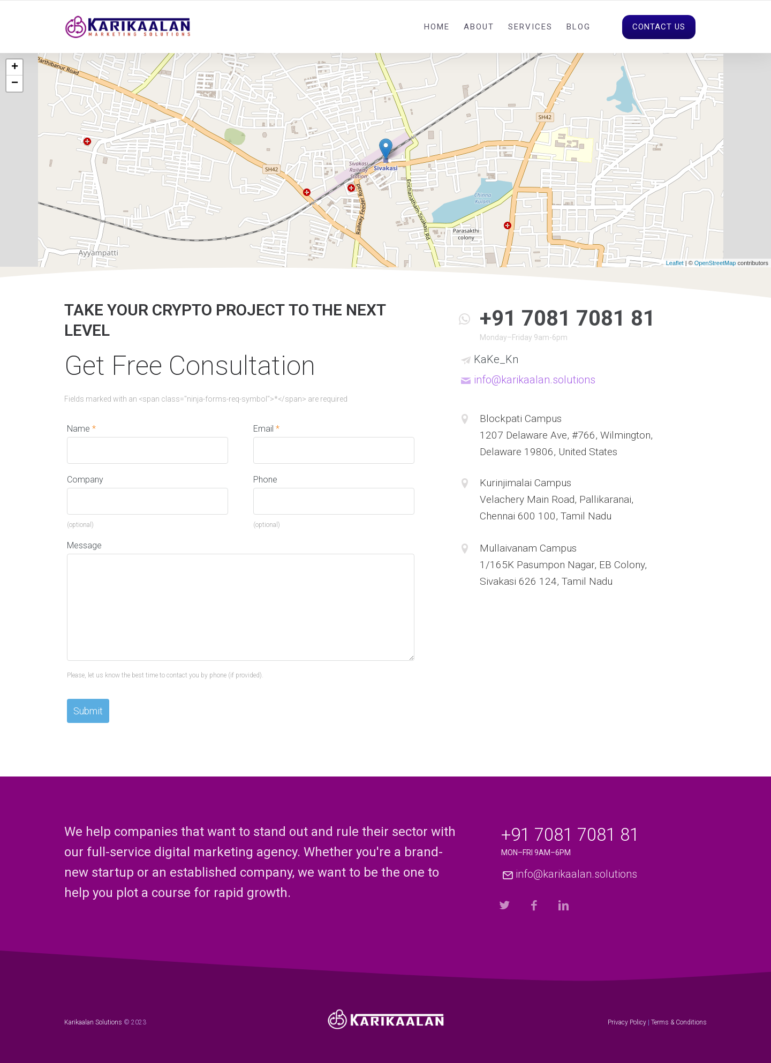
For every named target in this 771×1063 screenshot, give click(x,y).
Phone (265, 479)
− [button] (14, 84)
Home (437, 27)
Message (84, 545)
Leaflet (675, 263)
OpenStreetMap (715, 263)
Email (266, 429)
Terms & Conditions (679, 1022)
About (479, 27)
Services (530, 27)
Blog (578, 27)
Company (85, 479)
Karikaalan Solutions (93, 1022)
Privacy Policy (627, 1022)
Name (81, 429)
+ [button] (14, 67)
